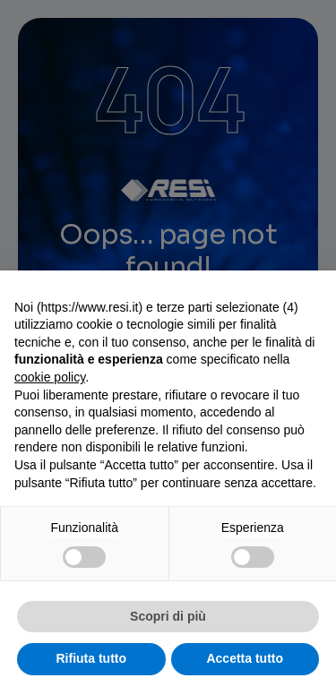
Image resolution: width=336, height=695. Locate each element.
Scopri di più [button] (168, 616)
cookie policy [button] (49, 377)
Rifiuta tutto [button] (91, 658)
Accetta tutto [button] (244, 658)
